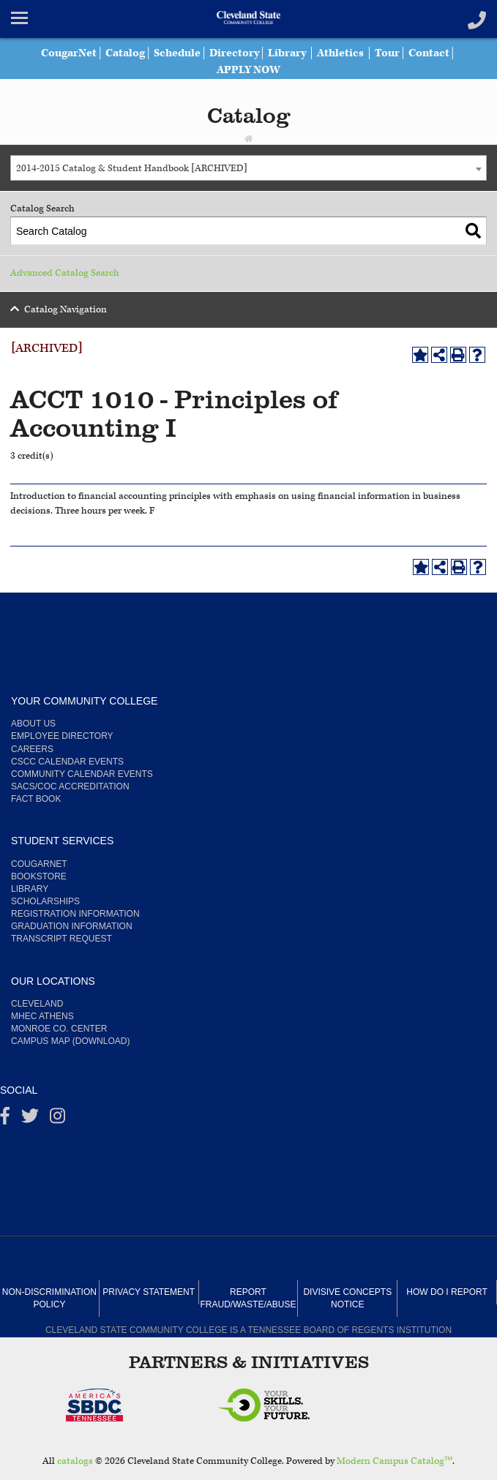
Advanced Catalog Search (64, 273)
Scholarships (45, 901)
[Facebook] (5, 1119)
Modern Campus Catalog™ (395, 1461)
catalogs (75, 1461)
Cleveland (37, 1004)
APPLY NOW (248, 70)
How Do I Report (446, 1292)
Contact (428, 53)
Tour (387, 53)
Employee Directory (62, 736)
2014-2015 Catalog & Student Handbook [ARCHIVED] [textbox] (131, 168)
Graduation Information (71, 926)
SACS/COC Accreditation (70, 786)
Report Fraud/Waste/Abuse (248, 1298)
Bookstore (39, 876)
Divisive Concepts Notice (347, 1298)
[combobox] (248, 168)
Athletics (340, 53)
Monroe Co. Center (59, 1028)
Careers (32, 749)
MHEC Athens (42, 1016)
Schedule (177, 53)
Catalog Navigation (65, 310)
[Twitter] (30, 1119)
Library (287, 53)
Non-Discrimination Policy (49, 1298)
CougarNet (69, 53)
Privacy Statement (148, 1292)
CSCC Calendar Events (67, 761)
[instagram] (57, 1119)
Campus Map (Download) (70, 1041)
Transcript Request (61, 939)
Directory (234, 53)
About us (33, 723)
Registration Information (75, 914)
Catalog (125, 53)
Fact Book (36, 799)
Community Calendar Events (82, 774)
